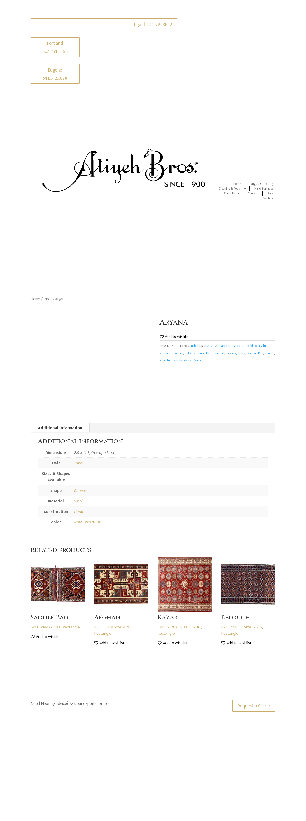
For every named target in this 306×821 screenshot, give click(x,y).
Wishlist (268, 198)
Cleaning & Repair (230, 188)
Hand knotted (215, 353)
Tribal (48, 298)
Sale (270, 193)
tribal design (184, 360)
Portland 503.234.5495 (55, 47)
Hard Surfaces (263, 188)
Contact (253, 193)
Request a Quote (253, 706)
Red (260, 353)
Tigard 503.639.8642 (152, 24)
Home (237, 184)
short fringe (167, 360)
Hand (78, 511)
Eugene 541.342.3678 (55, 74)
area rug (239, 345)
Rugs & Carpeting (262, 184)
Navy (241, 353)
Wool (197, 360)
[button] (175, 336)
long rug (231, 353)
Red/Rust (92, 522)
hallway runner (194, 353)
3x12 (209, 345)
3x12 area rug (223, 345)
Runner (269, 353)
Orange (251, 353)
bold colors (254, 345)
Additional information (60, 427)
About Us (229, 193)
